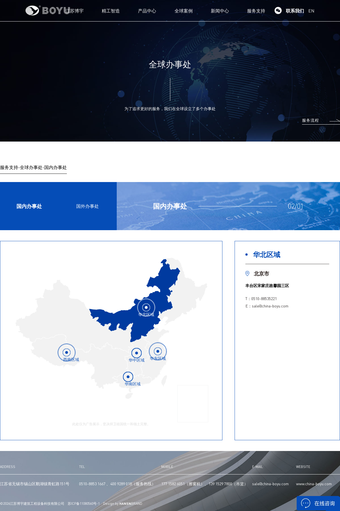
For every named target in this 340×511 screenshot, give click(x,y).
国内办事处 (29, 206)
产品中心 (147, 11)
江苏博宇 (74, 11)
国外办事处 (87, 206)
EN (311, 10)
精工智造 (111, 11)
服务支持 (256, 11)
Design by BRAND (122, 503)
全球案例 (184, 11)
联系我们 (295, 10)
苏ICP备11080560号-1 (84, 503)
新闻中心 (220, 11)
